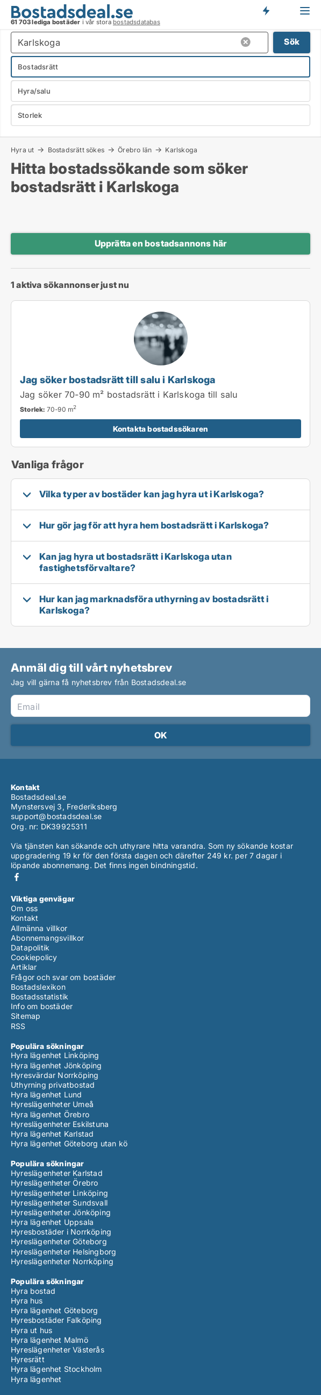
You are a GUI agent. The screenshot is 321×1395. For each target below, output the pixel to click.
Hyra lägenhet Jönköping (56, 1065)
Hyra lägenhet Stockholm (56, 1368)
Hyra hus (27, 1300)
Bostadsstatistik (39, 996)
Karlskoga (181, 150)
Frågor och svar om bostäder (63, 977)
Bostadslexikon (38, 986)
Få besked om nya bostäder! (265, 10)
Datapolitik (30, 947)
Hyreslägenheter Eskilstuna (60, 1124)
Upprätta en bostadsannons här (161, 243)
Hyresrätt (28, 1359)
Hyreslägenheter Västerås (57, 1349)
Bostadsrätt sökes (76, 149)
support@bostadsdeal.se (56, 816)
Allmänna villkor (39, 928)
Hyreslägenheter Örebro (54, 1182)
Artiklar (24, 966)
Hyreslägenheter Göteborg (59, 1241)
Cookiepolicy (34, 957)
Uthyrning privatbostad (53, 1084)
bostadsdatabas (136, 22)
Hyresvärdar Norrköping (54, 1075)
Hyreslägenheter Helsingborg (63, 1251)
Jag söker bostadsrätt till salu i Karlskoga (118, 379)
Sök (291, 42)
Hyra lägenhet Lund (46, 1094)
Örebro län (135, 149)
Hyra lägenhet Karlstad (52, 1133)
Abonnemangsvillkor (47, 937)
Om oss (24, 908)
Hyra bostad (33, 1290)
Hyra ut (22, 149)
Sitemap (25, 1015)
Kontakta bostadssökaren (161, 428)
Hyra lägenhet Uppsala (52, 1222)
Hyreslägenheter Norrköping (62, 1261)
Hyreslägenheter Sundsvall (59, 1202)
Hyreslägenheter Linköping (59, 1192)
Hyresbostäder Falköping (56, 1319)
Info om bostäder (42, 1006)
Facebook (17, 877)
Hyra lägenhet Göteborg (54, 1310)
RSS (18, 1026)
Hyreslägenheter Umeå (52, 1104)
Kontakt (24, 917)
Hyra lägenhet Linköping (55, 1055)
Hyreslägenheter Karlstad (57, 1173)
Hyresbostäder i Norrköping (61, 1231)
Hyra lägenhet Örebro (50, 1114)
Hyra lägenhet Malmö (49, 1339)
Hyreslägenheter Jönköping (61, 1212)
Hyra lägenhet (36, 1379)
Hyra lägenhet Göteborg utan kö (69, 1143)
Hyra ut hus (31, 1330)
